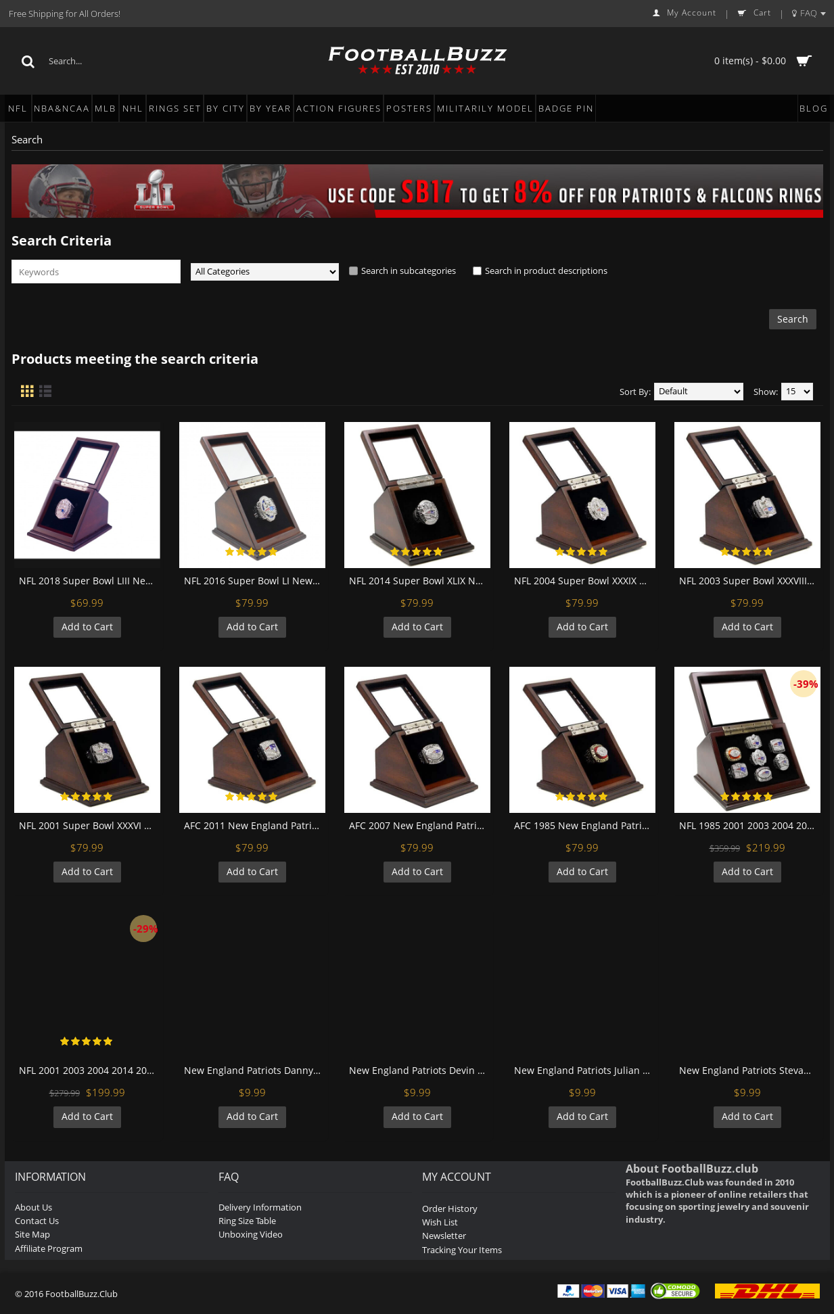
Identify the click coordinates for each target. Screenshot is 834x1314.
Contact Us (37, 1221)
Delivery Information (260, 1207)
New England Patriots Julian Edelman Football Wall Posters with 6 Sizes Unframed (584, 1070)
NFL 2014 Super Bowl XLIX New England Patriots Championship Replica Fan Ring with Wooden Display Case (419, 580)
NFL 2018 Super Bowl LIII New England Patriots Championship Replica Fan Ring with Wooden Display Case (89, 580)
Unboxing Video (250, 1234)
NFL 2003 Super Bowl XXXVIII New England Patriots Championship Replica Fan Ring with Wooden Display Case (749, 580)
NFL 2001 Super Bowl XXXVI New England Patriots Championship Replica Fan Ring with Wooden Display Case (89, 825)
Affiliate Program (49, 1248)
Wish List (440, 1222)
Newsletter (444, 1235)
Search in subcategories (408, 270)
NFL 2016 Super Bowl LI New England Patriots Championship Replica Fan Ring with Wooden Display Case (254, 580)
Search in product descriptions (546, 270)
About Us (33, 1207)
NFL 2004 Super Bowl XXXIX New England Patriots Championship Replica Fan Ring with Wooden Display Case (584, 580)
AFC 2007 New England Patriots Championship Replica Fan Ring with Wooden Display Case (419, 825)
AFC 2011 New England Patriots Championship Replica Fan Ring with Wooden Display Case (254, 825)
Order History (450, 1208)
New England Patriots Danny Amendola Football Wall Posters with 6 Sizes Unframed (254, 1070)
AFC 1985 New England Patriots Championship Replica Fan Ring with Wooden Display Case (584, 825)
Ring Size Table (247, 1221)
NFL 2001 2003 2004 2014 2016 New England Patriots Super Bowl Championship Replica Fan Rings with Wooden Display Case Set (89, 1070)
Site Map (32, 1234)
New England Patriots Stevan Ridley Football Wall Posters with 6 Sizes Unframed (749, 1070)
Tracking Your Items (462, 1250)
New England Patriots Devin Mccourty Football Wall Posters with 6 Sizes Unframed (419, 1070)
